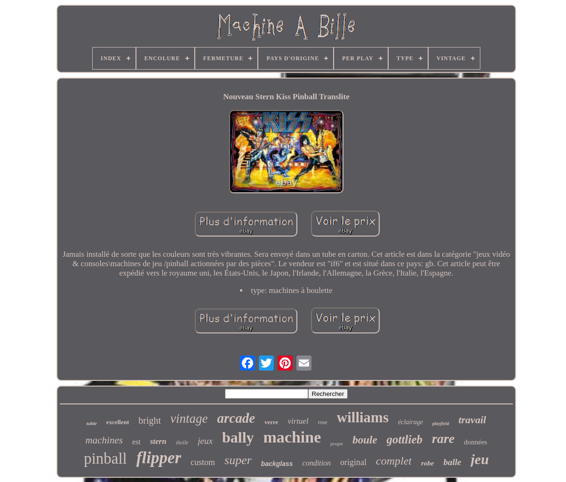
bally (238, 437)
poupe (336, 443)
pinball (105, 458)
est (136, 442)
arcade (236, 418)
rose (322, 422)
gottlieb (405, 439)
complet (394, 461)
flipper (158, 458)
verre (271, 422)
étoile (182, 442)
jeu (479, 459)
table (92, 423)
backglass (277, 463)
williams (363, 417)
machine (292, 437)
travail (472, 420)
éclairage (410, 422)
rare (443, 438)
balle (452, 462)
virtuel (297, 421)
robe (427, 463)
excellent (117, 422)
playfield (440, 423)
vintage (188, 418)
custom (203, 462)
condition (317, 463)
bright (149, 420)
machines (104, 440)
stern (158, 441)
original (353, 462)
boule (364, 440)
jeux (205, 441)
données (475, 442)
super (238, 460)
